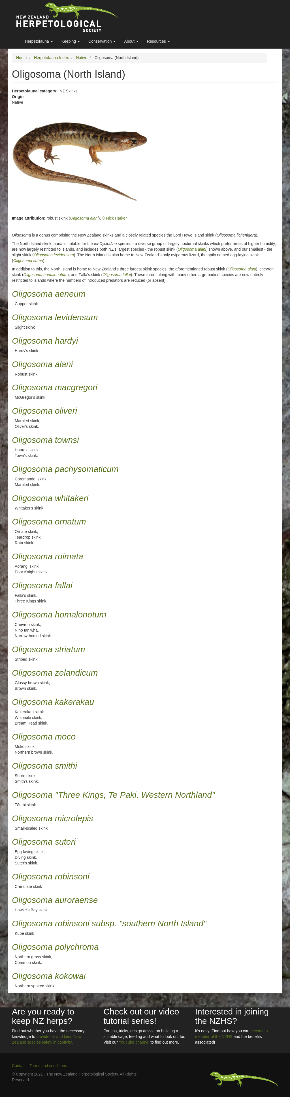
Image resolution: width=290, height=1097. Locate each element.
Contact (18, 1065)
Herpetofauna (39, 41)
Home (21, 57)
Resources (158, 41)
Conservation (102, 41)
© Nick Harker (114, 218)
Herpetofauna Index (51, 57)
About (131, 41)
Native (81, 57)
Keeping (70, 41)
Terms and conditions (48, 1065)
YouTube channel (134, 1042)
